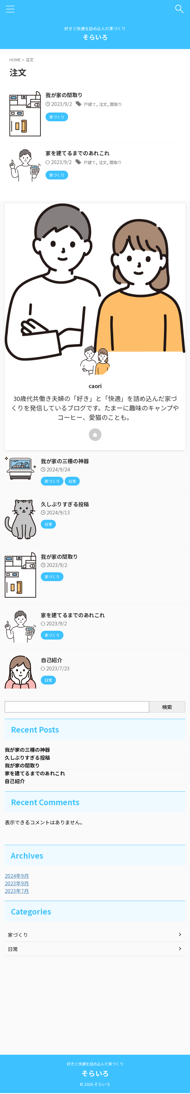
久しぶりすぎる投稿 (66, 582)
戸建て (122, 104)
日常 (13, 1029)
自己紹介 (55, 738)
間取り (153, 104)
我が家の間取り (97, 95)
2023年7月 (17, 971)
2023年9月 (17, 964)
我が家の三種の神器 (66, 539)
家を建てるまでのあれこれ (111, 199)
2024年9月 (17, 956)
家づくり (18, 1015)
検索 (167, 784)
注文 (138, 104)
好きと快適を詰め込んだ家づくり (95, 1064)
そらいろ (95, 36)
